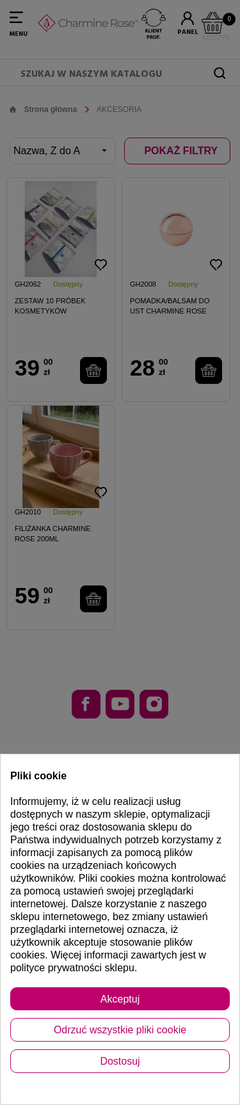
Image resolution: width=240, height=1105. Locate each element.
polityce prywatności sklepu (72, 967)
